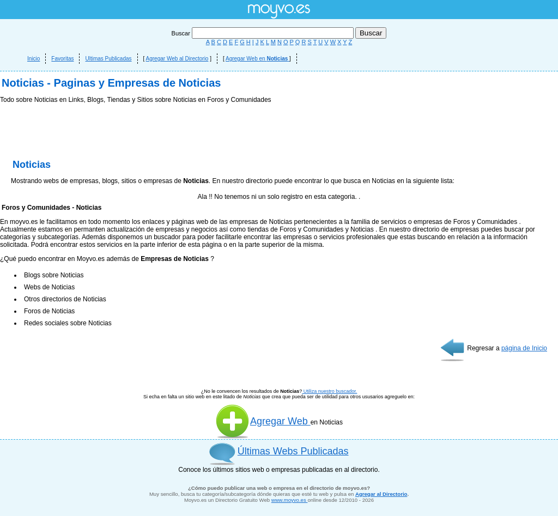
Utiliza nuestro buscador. (329, 391)
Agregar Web (263, 421)
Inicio (33, 59)
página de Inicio (524, 348)
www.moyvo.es (289, 500)
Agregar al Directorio (381, 494)
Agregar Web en (257, 59)
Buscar (263, 33)
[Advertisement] (279, 133)
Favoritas (62, 59)
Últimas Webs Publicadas (293, 451)
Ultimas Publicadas (108, 59)
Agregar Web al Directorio (177, 59)
